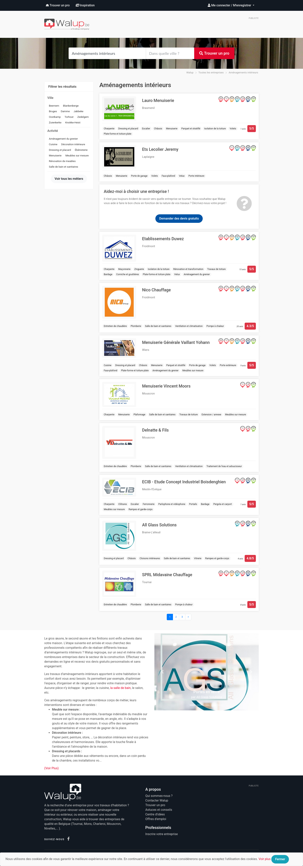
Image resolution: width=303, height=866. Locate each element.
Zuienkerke (55, 122)
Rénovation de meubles (62, 161)
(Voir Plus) (51, 768)
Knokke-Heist (72, 122)
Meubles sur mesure (77, 155)
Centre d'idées (155, 814)
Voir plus (265, 859)
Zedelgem (83, 116)
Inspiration (85, 5)
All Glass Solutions (209, 697)
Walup (189, 72)
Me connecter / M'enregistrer (230, 5)
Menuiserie (55, 155)
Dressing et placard (60, 149)
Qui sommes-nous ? (159, 796)
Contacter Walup (156, 800)
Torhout (69, 116)
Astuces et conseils (158, 810)
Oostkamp (55, 116)
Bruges (53, 111)
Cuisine (53, 144)
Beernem (54, 105)
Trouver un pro (58, 5)
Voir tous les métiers (69, 179)
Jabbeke (78, 111)
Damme (65, 111)
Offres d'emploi (155, 819)
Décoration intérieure (73, 144)
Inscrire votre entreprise (161, 834)
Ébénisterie (81, 149)
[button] (162, 671)
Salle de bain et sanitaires (63, 166)
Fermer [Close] (280, 859)
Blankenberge (71, 105)
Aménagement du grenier (63, 138)
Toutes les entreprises (211, 72)
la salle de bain (120, 688)
